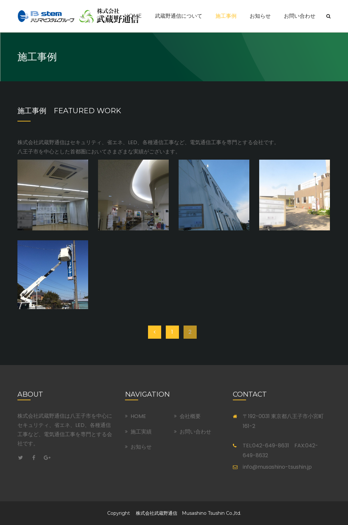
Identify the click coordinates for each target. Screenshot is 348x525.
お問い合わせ (299, 16)
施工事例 (225, 16)
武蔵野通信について (178, 16)
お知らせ (260, 16)
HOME (138, 416)
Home (133, 16)
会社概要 (190, 416)
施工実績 (141, 431)
